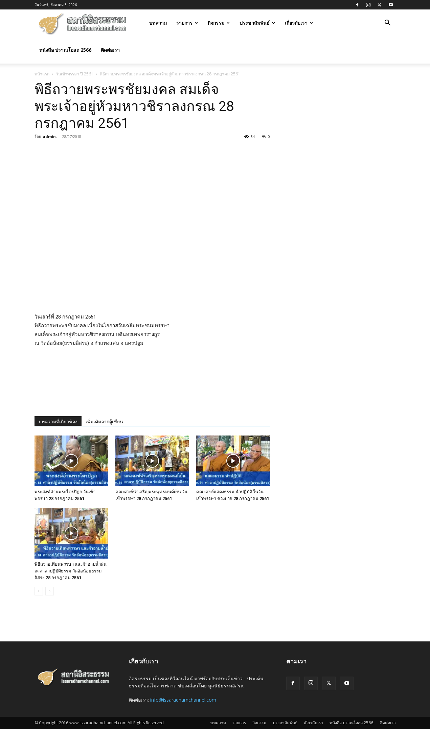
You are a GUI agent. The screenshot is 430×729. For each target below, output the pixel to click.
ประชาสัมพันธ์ (257, 23)
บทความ (158, 23)
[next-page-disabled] (49, 591)
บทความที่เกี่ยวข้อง (58, 421)
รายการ (187, 23)
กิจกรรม (219, 23)
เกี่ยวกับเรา (299, 23)
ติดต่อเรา (110, 50)
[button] (388, 23)
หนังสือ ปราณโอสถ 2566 (65, 50)
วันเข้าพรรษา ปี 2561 (74, 74)
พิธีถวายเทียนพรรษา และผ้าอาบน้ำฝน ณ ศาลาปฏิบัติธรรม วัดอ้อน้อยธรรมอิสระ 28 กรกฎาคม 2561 (71, 571)
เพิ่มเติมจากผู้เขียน (104, 421)
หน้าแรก (42, 74)
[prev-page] (39, 591)
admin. (50, 136)
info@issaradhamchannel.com (183, 700)
